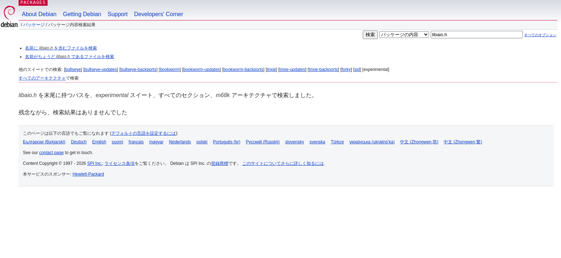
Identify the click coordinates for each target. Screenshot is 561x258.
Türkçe (337, 141)
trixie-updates (292, 69)
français (136, 141)
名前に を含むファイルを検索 (61, 48)
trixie (271, 69)
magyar (156, 141)
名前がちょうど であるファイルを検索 (69, 56)
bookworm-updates (201, 69)
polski (202, 141)
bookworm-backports (243, 69)
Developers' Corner (158, 14)
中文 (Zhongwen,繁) (463, 141)
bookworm (170, 69)
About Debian (39, 14)
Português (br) (226, 141)
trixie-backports (323, 69)
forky (346, 69)
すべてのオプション (540, 35)
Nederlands (180, 141)
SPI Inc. (94, 163)
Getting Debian (82, 14)
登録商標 (219, 163)
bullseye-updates (100, 69)
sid (357, 69)
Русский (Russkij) (263, 141)
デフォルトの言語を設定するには (143, 133)
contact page (51, 152)
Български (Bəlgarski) (44, 141)
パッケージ (34, 24)
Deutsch (79, 141)
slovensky (294, 141)
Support (118, 14)
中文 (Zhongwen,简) (419, 141)
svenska (317, 141)
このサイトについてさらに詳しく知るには (283, 163)
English (99, 141)
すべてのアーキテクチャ (42, 78)
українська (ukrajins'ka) (372, 141)
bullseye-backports (138, 69)
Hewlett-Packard (88, 174)
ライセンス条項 (119, 163)
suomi (117, 141)
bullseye (73, 69)
